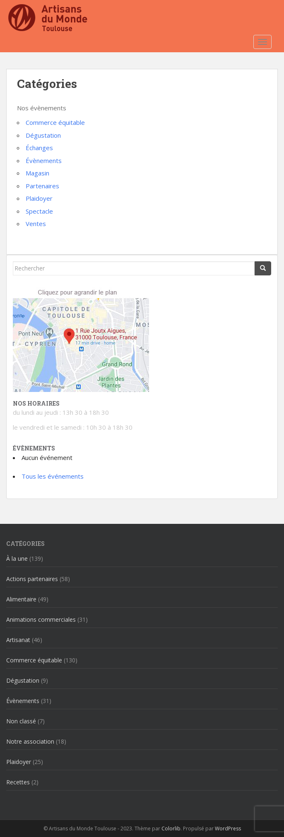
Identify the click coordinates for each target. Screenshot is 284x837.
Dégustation (43, 135)
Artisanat (18, 640)
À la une (17, 558)
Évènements (44, 160)
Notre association (30, 741)
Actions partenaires (32, 579)
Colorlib (171, 828)
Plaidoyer (39, 198)
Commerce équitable (55, 122)
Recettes (18, 782)
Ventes (36, 223)
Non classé (21, 721)
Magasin (37, 173)
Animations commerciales (41, 619)
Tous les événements (53, 476)
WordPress (228, 828)
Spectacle (39, 211)
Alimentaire (21, 599)
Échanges (39, 148)
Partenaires (42, 186)
